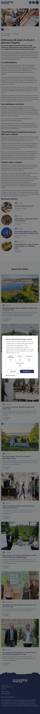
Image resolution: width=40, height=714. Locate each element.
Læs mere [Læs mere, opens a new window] (17, 352)
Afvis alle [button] (13, 371)
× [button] (35, 337)
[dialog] (20, 357)
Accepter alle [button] (27, 371)
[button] (10, 375)
